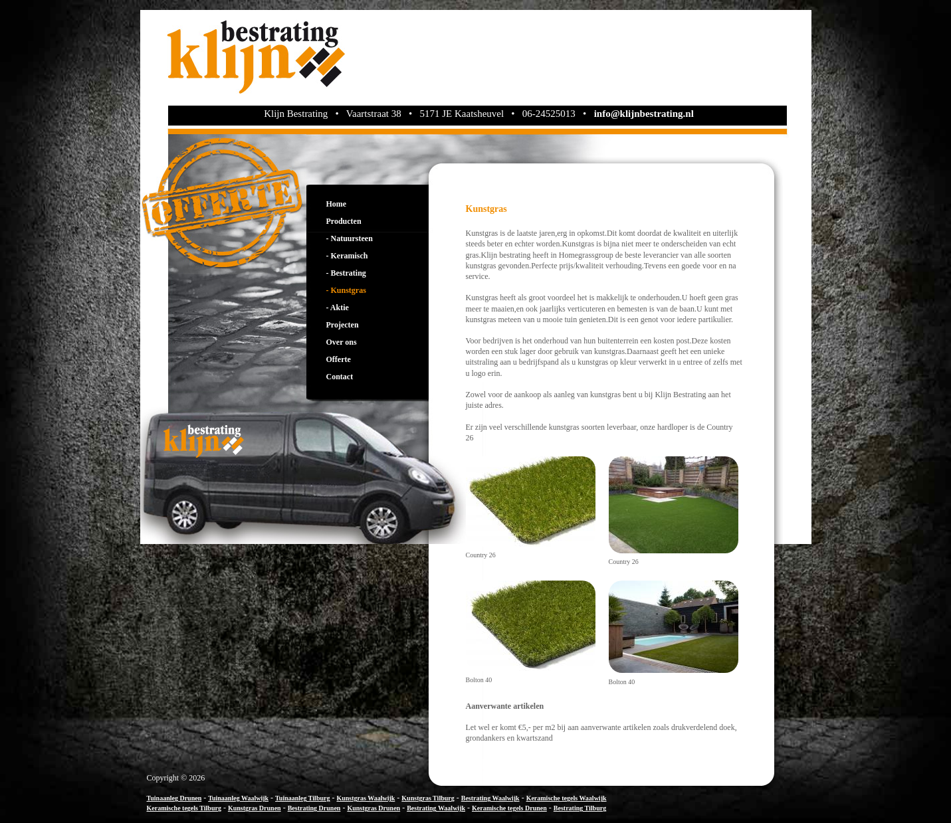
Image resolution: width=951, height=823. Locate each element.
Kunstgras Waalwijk (365, 798)
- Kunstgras (346, 290)
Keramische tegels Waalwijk (566, 798)
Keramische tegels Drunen (509, 808)
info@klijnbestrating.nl (644, 113)
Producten (344, 221)
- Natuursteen (349, 238)
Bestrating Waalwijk (490, 798)
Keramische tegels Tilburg (184, 808)
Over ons (341, 342)
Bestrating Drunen (314, 808)
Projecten (342, 324)
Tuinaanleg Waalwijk (238, 798)
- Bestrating (346, 273)
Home (336, 204)
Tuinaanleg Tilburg (302, 798)
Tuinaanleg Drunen (174, 798)
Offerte (338, 359)
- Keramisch (347, 255)
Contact (340, 376)
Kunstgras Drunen (254, 808)
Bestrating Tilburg (580, 808)
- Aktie (337, 307)
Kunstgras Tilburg (427, 798)
